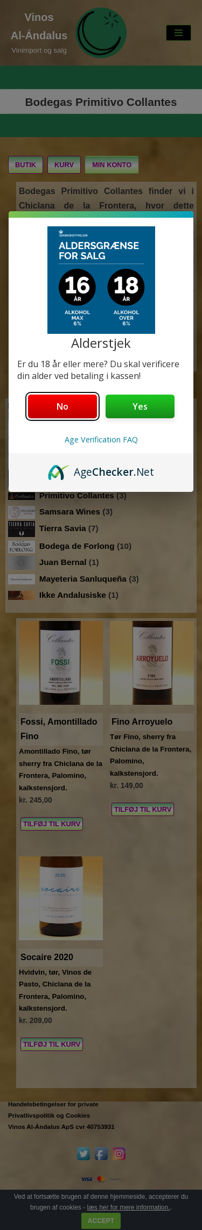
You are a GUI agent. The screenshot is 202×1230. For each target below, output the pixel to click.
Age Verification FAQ (101, 439)
